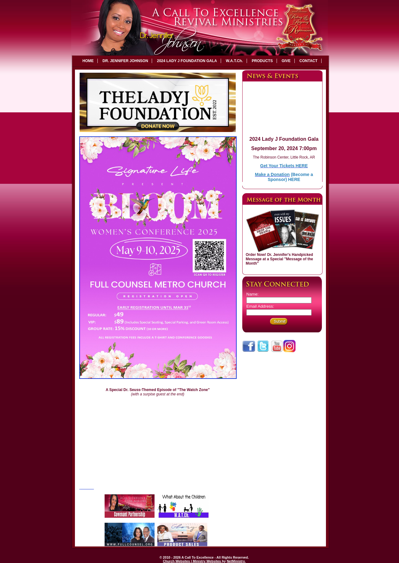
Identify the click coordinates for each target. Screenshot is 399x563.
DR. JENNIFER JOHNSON (125, 61)
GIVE (286, 61)
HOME (88, 61)
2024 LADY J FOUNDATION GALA (187, 61)
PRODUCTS (262, 61)
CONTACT (308, 61)
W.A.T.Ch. (234, 61)
